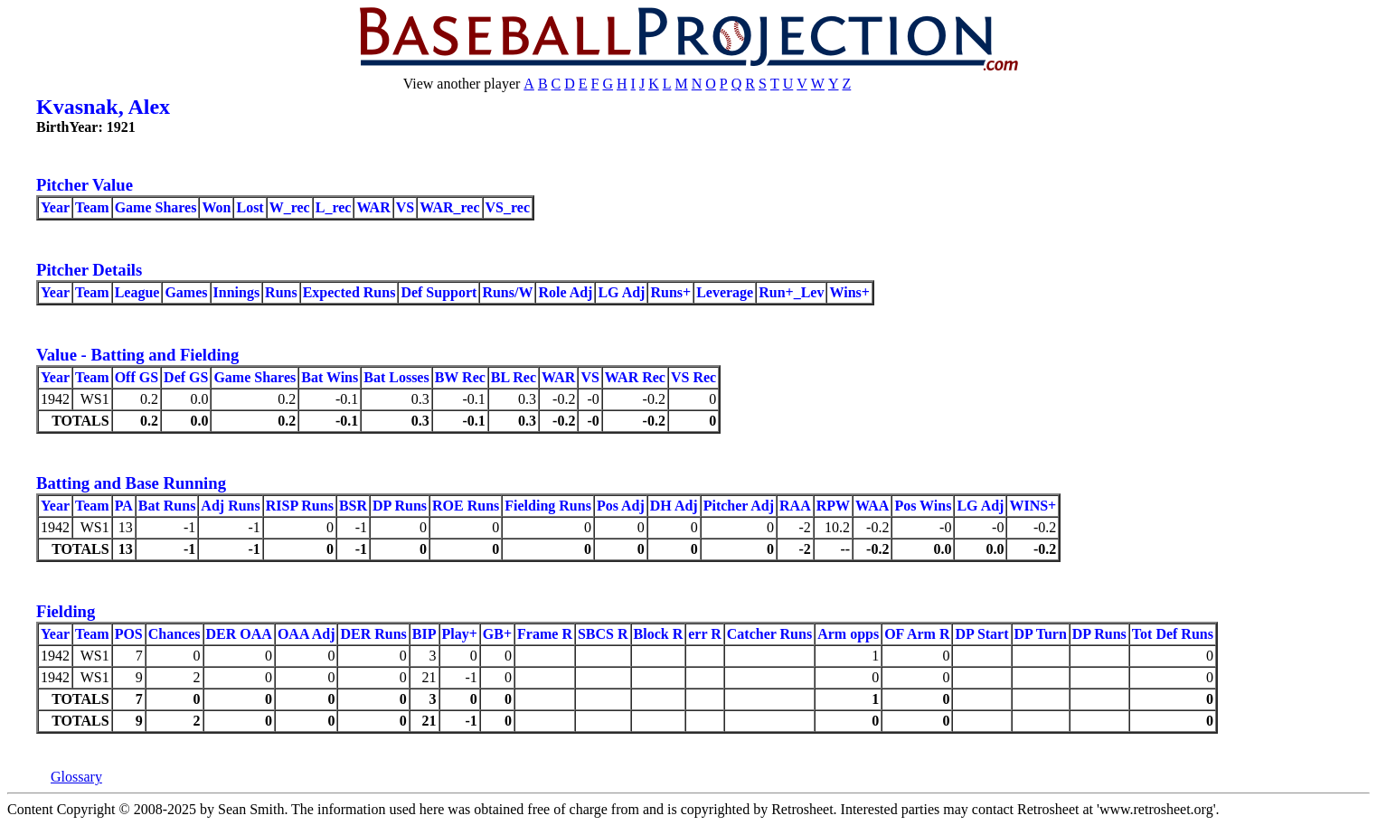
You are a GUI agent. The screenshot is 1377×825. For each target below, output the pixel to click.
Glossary (76, 776)
